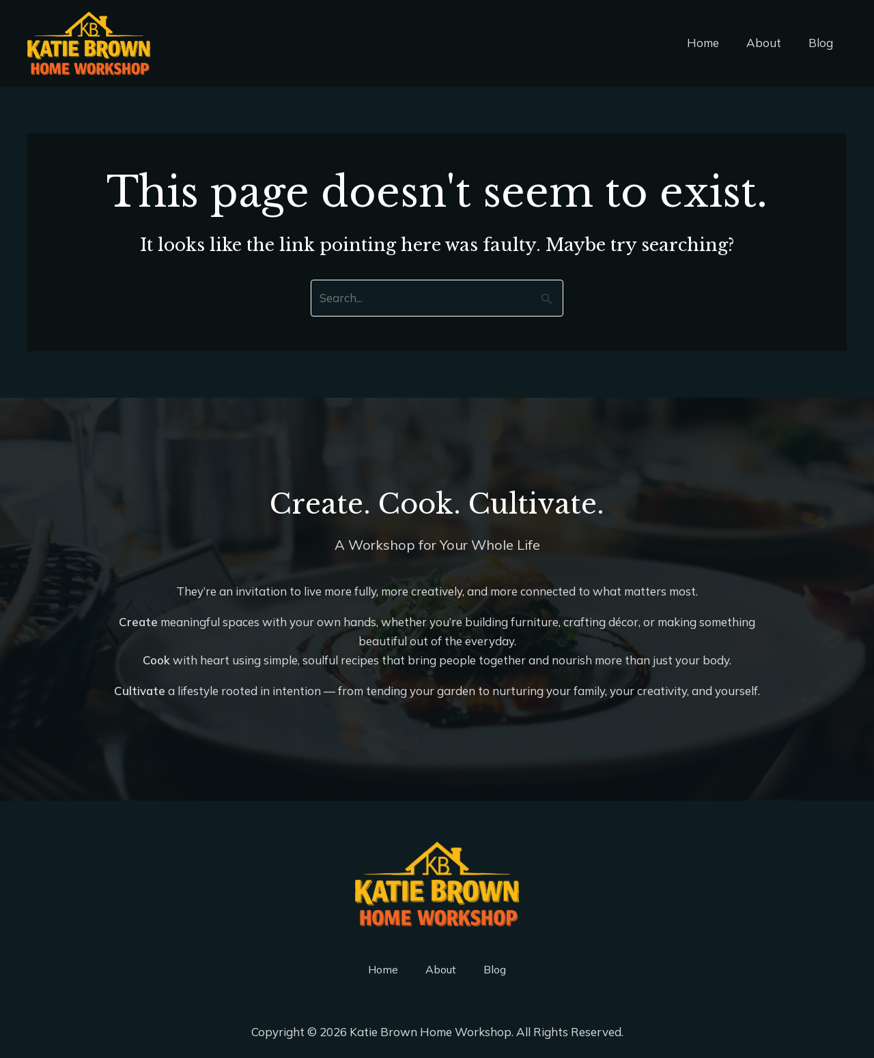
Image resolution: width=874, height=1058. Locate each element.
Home (713, 42)
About (769, 42)
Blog (822, 42)
